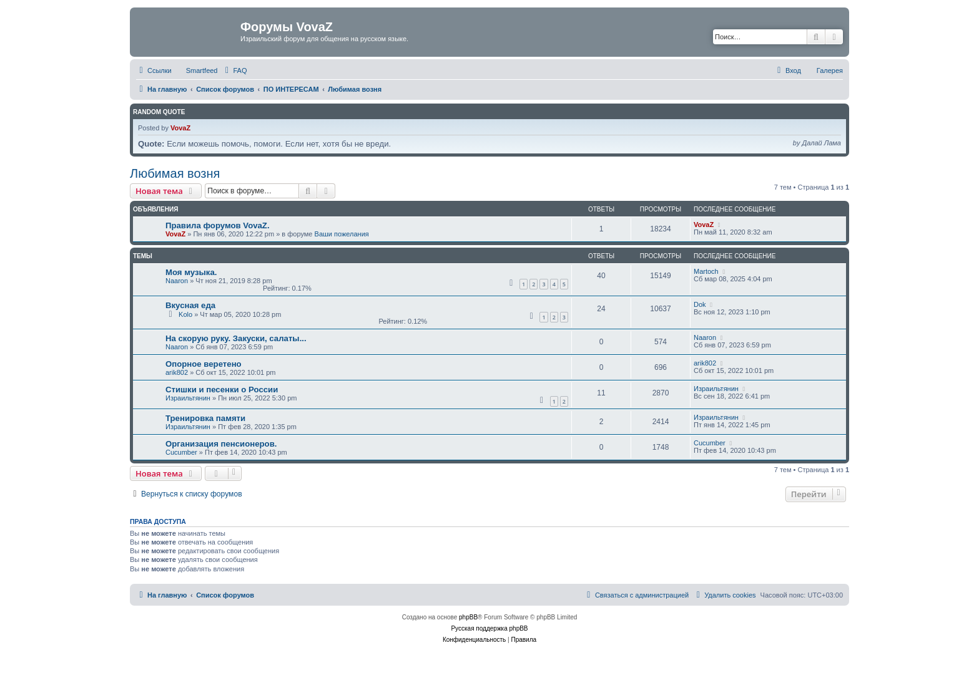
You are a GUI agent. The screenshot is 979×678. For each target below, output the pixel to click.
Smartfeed (202, 70)
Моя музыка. (191, 272)
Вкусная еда (190, 305)
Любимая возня (175, 173)
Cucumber (181, 452)
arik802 (176, 372)
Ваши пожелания (342, 234)
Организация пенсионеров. (221, 443)
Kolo (185, 314)
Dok (700, 304)
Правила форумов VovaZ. (217, 225)
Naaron (176, 280)
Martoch (706, 271)
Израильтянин (187, 398)
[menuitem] (234, 70)
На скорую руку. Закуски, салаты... (236, 338)
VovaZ (180, 128)
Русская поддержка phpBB (489, 628)
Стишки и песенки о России (221, 389)
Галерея (830, 70)
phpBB (468, 617)
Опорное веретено (203, 364)
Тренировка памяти (205, 418)
